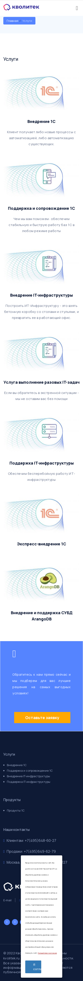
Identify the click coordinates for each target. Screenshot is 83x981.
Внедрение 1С (17, 765)
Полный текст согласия (47, 953)
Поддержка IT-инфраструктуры (28, 782)
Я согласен (37, 967)
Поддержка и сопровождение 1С (30, 771)
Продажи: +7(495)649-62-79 (29, 851)
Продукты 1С (16, 810)
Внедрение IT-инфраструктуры (28, 776)
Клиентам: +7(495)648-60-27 (29, 840)
